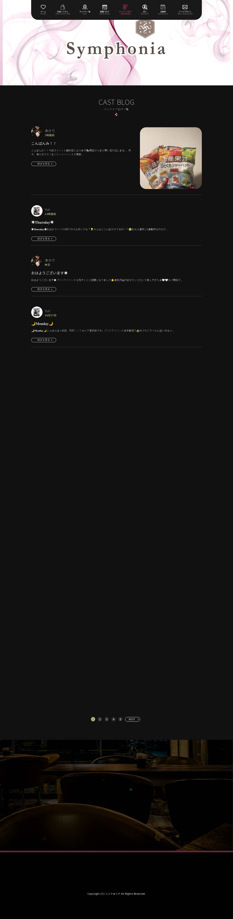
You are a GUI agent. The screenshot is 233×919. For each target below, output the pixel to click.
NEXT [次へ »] (132, 719)
